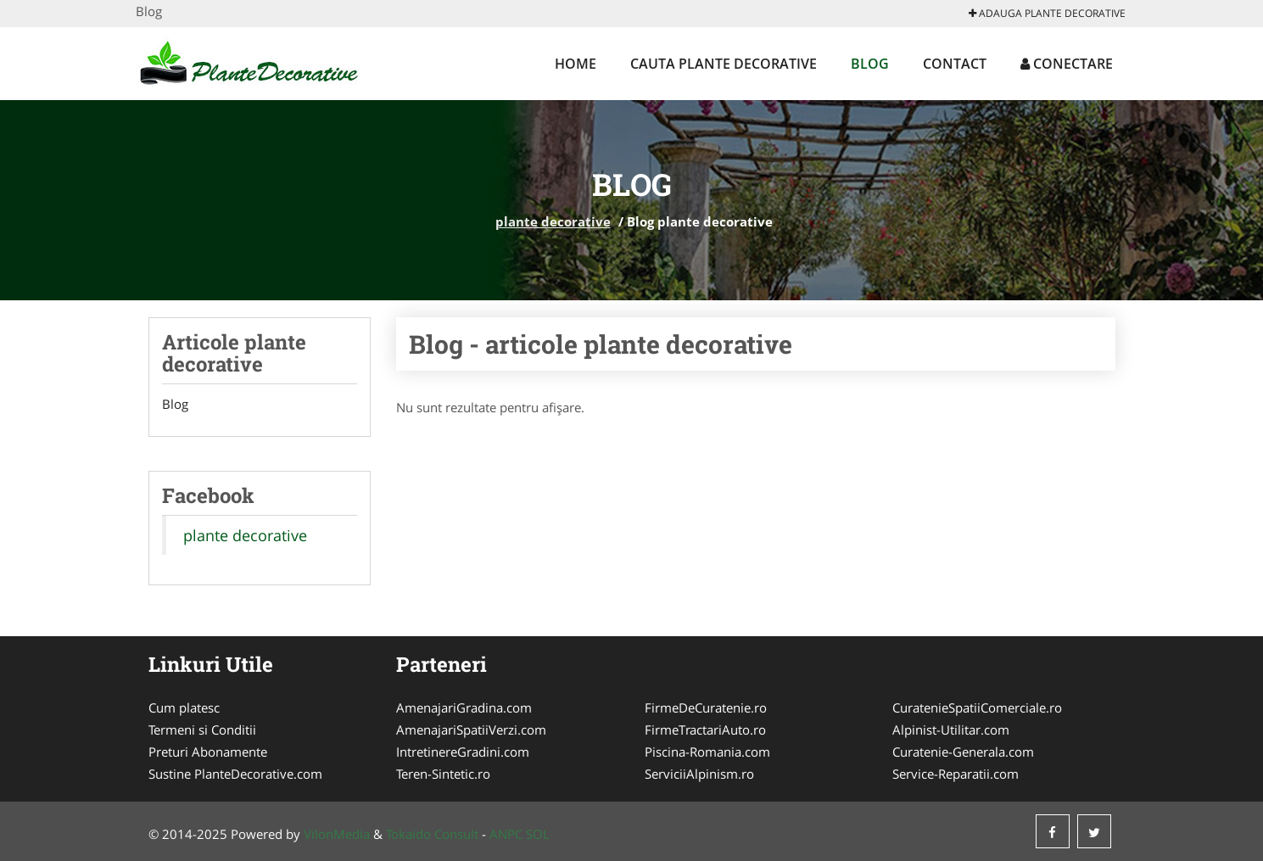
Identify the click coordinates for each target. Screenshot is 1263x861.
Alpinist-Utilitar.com (950, 729)
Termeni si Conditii (202, 729)
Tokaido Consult (432, 833)
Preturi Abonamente (207, 751)
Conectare (1066, 63)
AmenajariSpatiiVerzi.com (471, 729)
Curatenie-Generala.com (963, 751)
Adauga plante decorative (1047, 13)
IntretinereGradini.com (462, 751)
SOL (538, 833)
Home (575, 63)
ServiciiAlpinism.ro (699, 773)
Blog (870, 63)
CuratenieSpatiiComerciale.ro (977, 707)
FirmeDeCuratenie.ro (706, 707)
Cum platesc (184, 707)
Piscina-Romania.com (707, 751)
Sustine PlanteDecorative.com (235, 773)
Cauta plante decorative (723, 63)
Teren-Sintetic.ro (443, 773)
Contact (954, 63)
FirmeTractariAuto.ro (705, 729)
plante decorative (553, 221)
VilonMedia (337, 833)
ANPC (506, 833)
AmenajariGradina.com (464, 707)
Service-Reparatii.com (955, 773)
